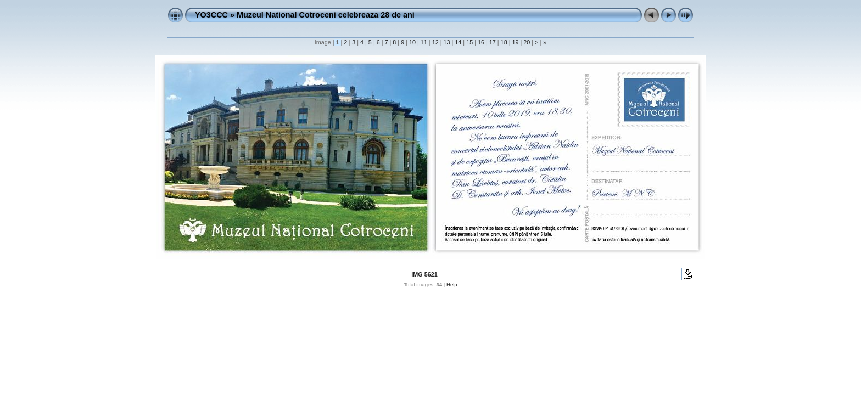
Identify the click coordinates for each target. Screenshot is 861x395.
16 (481, 42)
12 (435, 42)
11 (424, 42)
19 (515, 42)
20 (527, 42)
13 (446, 42)
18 (504, 42)
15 (469, 42)
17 (492, 42)
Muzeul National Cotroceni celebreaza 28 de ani (326, 14)
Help (451, 284)
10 (412, 42)
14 (458, 42)
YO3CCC (211, 14)
